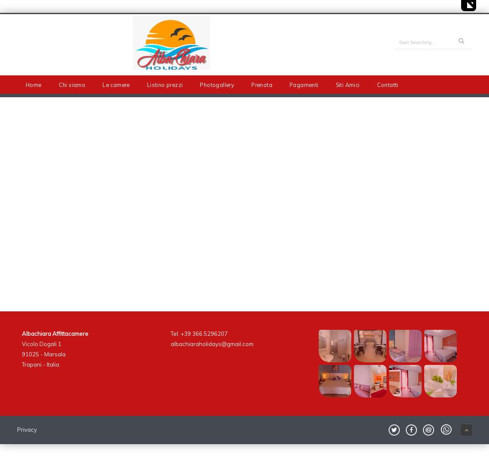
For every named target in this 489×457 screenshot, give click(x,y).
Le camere (116, 84)
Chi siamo (72, 84)
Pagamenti (304, 84)
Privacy (27, 429)
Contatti (387, 84)
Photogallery (217, 84)
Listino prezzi (165, 84)
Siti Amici (348, 84)
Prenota (261, 84)
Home (34, 84)
